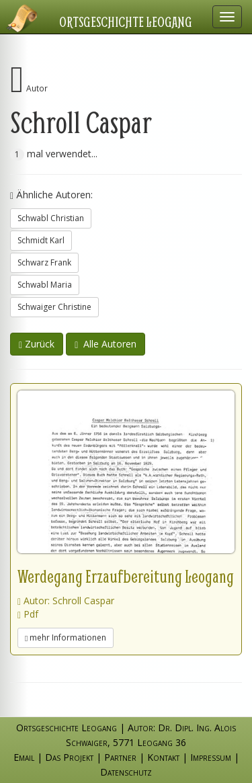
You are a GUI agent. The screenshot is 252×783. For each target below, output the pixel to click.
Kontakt (163, 757)
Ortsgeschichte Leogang (125, 21)
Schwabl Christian (50, 218)
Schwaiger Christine (54, 307)
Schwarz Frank (44, 262)
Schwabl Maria (44, 284)
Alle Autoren (105, 343)
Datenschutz (126, 772)
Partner (120, 757)
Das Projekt (69, 757)
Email (23, 757)
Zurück (36, 343)
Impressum (210, 757)
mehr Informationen (65, 637)
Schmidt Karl (41, 240)
